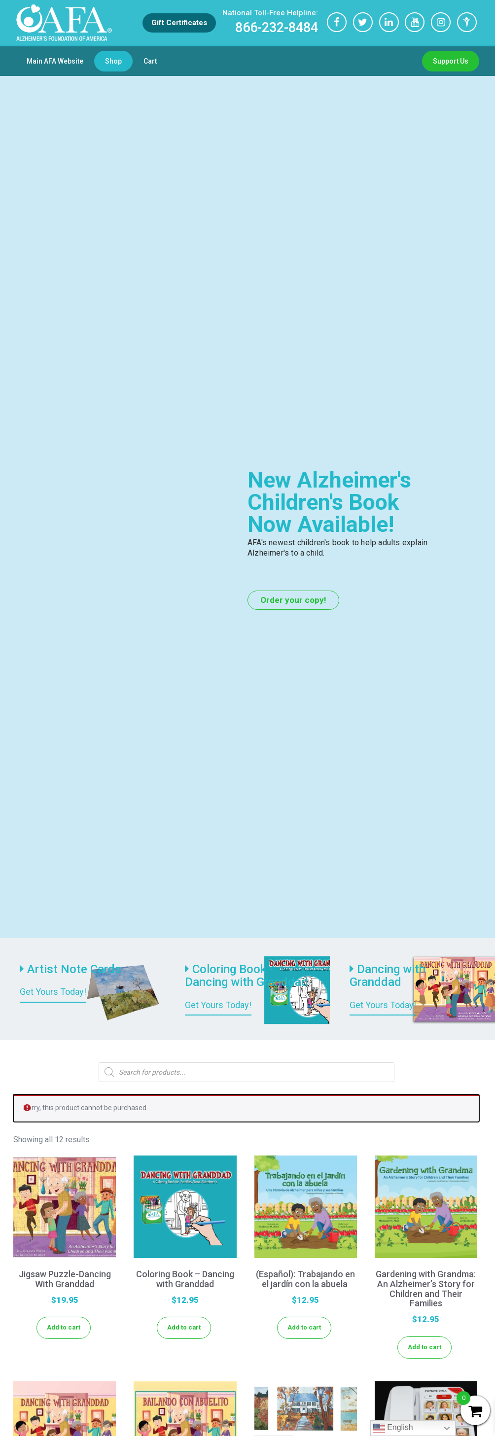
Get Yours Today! (53, 991)
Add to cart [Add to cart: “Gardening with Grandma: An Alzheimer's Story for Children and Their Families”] (424, 1347)
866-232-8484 (270, 21)
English (393, 1428)
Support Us (450, 61)
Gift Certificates (179, 22)
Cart (150, 61)
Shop (113, 61)
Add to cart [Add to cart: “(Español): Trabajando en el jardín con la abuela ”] (304, 1327)
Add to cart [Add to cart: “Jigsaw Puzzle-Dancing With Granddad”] (63, 1327)
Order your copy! (293, 600)
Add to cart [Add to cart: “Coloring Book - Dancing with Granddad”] (184, 1327)
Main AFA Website (55, 61)
